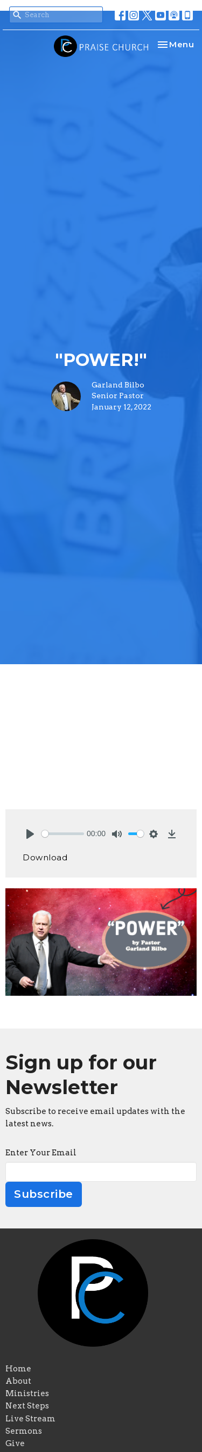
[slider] (62, 834)
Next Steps (27, 1406)
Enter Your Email (40, 1153)
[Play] (30, 834)
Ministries (27, 1393)
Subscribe (43, 1194)
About (18, 1381)
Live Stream (30, 1419)
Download (45, 857)
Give (15, 1443)
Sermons (23, 1431)
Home (18, 1369)
